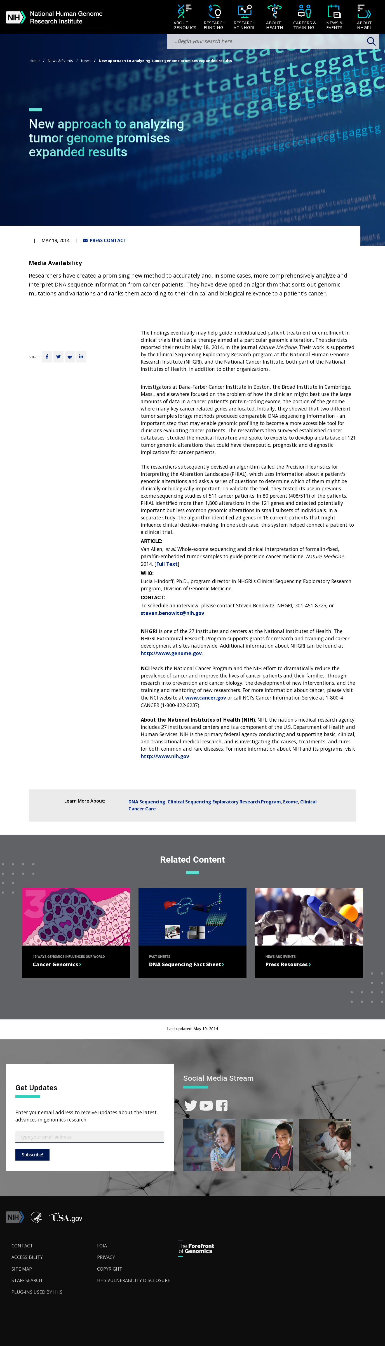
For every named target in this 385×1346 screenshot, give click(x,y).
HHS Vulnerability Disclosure (133, 1280)
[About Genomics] (184, 17)
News (86, 60)
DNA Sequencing (146, 802)
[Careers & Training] (304, 17)
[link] (191, 1105)
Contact (22, 1246)
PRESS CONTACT (104, 240)
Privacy (106, 1257)
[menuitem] (184, 17)
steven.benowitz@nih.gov (172, 613)
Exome (290, 802)
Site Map (21, 1269)
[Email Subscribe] (89, 1137)
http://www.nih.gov (165, 756)
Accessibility (27, 1257)
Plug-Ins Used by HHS (36, 1292)
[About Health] (274, 17)
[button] (65, 1221)
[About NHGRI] (364, 17)
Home (35, 60)
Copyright (109, 1269)
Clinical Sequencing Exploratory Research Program (224, 802)
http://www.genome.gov (171, 653)
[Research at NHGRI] (244, 17)
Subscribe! (32, 1155)
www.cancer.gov (205, 697)
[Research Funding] (214, 17)
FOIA (102, 1246)
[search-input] (273, 41)
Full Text (167, 563)
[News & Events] (334, 17)
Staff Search (26, 1280)
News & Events (60, 60)
